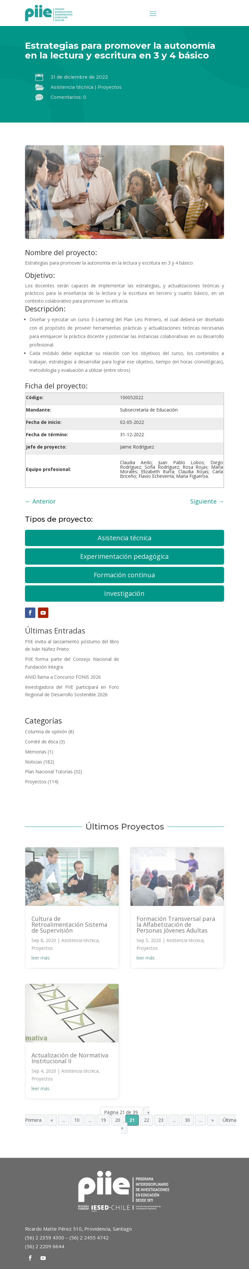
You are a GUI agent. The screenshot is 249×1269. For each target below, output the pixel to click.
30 (187, 1120)
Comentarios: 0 (68, 97)
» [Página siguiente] (212, 1120)
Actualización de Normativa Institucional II (69, 1058)
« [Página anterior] (52, 1120)
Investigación (124, 593)
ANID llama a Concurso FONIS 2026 (63, 677)
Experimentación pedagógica (124, 556)
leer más (40, 958)
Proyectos (110, 87)
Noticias (33, 762)
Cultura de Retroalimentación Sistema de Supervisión (69, 924)
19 (103, 1120)
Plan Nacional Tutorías (49, 771)
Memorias (35, 752)
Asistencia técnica (72, 87)
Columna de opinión (46, 731)
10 (76, 1120)
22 (146, 1120)
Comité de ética (41, 742)
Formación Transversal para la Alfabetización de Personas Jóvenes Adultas (175, 924)
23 (160, 1120)
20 (117, 1120)
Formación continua (124, 574)
